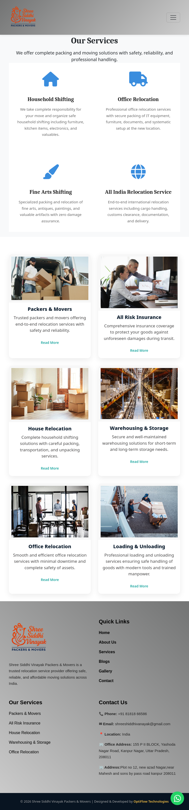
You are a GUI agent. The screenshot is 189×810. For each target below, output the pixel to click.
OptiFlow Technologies (151, 801)
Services (107, 652)
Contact (106, 681)
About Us (107, 642)
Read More (50, 342)
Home (104, 633)
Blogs (104, 661)
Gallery (105, 671)
